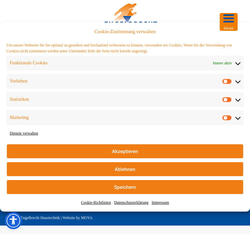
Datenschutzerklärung (131, 202)
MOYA (86, 217)
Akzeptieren (125, 151)
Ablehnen (125, 169)
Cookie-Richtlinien (96, 202)
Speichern (125, 187)
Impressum (160, 202)
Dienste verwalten (24, 133)
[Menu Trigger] (229, 22)
